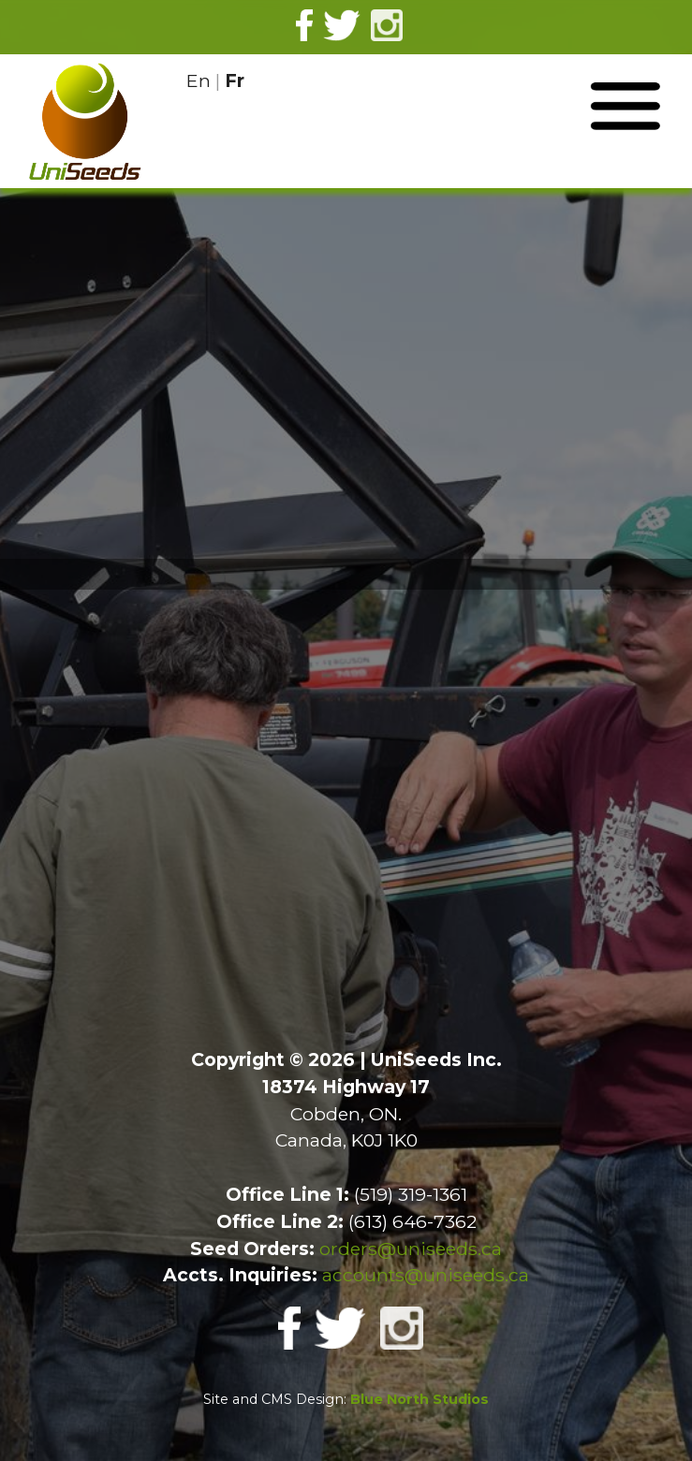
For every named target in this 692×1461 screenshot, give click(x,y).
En (198, 80)
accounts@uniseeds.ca (425, 1275)
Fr (234, 80)
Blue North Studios (419, 1399)
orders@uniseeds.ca (410, 1248)
